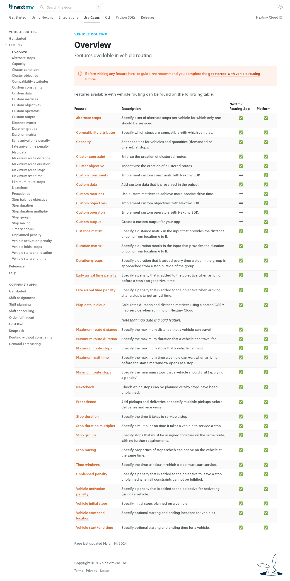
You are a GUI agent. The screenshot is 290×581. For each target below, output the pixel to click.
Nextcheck (85, 387)
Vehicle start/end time (94, 527)
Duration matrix (89, 245)
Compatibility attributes (96, 132)
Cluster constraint (90, 156)
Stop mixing (86, 449)
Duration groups (89, 260)
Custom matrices (90, 193)
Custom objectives (91, 203)
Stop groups (86, 435)
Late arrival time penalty (96, 290)
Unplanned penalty (91, 474)
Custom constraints (92, 175)
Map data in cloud (91, 304)
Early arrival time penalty (96, 275)
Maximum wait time (92, 357)
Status (104, 571)
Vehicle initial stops (92, 503)
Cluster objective (90, 165)
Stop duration (87, 416)
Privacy (91, 571)
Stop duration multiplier (95, 425)
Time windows (88, 464)
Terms (78, 571)
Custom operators (91, 212)
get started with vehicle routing (234, 73)
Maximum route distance (96, 329)
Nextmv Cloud (267, 17)
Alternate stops (88, 117)
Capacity (83, 141)
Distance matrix (89, 231)
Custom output (88, 221)
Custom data (86, 184)
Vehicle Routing (91, 34)
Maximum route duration (96, 338)
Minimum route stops (93, 372)
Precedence (86, 401)
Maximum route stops (94, 348)
